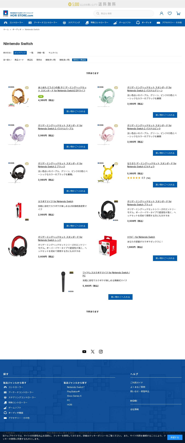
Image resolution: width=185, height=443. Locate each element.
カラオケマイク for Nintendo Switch (55, 201)
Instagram (101, 351)
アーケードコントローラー (21, 392)
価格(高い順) (64, 60)
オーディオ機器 (15, 412)
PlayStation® (73, 391)
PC (68, 400)
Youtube (84, 351)
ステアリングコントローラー (22, 397)
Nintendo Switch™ (76, 387)
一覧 (31, 53)
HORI (69, 404)
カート (178, 13)
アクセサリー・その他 (18, 418)
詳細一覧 (41, 53)
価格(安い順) (50, 60)
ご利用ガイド (136, 382)
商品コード (19, 60)
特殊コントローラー (18, 402)
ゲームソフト (14, 407)
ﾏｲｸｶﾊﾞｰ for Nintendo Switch (141, 237)
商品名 (30, 60)
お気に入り (170, 13)
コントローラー (15, 387)
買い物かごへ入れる (75, 111)
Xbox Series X (74, 396)
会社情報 (134, 409)
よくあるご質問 (137, 387)
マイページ (161, 13)
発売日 (39, 60)
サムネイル (53, 53)
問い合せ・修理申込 (139, 391)
